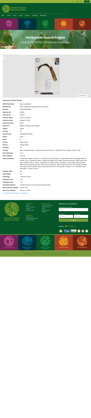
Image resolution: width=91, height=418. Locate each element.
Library (43, 208)
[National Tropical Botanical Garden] (45, 8)
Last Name (77, 214)
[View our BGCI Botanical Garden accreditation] (79, 231)
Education (27, 15)
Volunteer (28, 208)
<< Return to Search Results (11, 193)
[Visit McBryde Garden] (64, 24)
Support (28, 205)
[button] (5, 56)
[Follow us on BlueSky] (72, 226)
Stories (9, 15)
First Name (62, 214)
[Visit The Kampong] (82, 24)
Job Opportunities (30, 210)
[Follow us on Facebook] (66, 226)
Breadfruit (35, 15)
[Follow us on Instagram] (69, 226)
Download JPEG (83, 95)
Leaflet (89, 96)
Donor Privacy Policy (63, 252)
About (3, 15)
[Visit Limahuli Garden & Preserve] (45, 24)
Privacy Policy (55, 252)
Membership (43, 15)
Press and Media (30, 220)
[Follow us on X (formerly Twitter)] (75, 226)
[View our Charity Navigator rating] (67, 231)
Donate (87, 1)
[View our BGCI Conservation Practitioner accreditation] (82, 231)
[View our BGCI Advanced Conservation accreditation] (86, 231)
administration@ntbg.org (31, 218)
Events (14, 15)
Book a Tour (79, 1)
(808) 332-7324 (29, 217)
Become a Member (30, 207)
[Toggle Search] (73, 1)
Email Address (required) (65, 207)
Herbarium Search (46, 207)
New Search (24, 193)
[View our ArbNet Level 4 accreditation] (73, 231)
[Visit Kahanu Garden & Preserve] (27, 24)
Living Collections (46, 210)
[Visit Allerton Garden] (9, 24)
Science (21, 15)
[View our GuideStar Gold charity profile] (61, 231)
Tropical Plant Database (47, 205)
